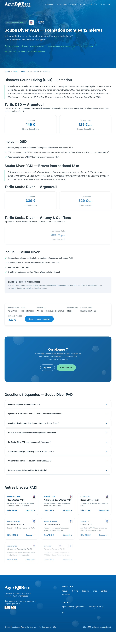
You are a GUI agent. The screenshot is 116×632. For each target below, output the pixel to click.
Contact (93, 5)
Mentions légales (45, 627)
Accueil (7, 71)
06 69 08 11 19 (95, 606)
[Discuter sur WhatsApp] (103, 606)
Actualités (106, 5)
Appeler (47, 367)
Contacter (66, 367)
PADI (23, 71)
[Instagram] (63, 613)
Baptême (85, 591)
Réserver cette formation (39, 319)
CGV (54, 627)
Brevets (49, 5)
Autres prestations (66, 5)
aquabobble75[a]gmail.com (73, 606)
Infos (82, 5)
